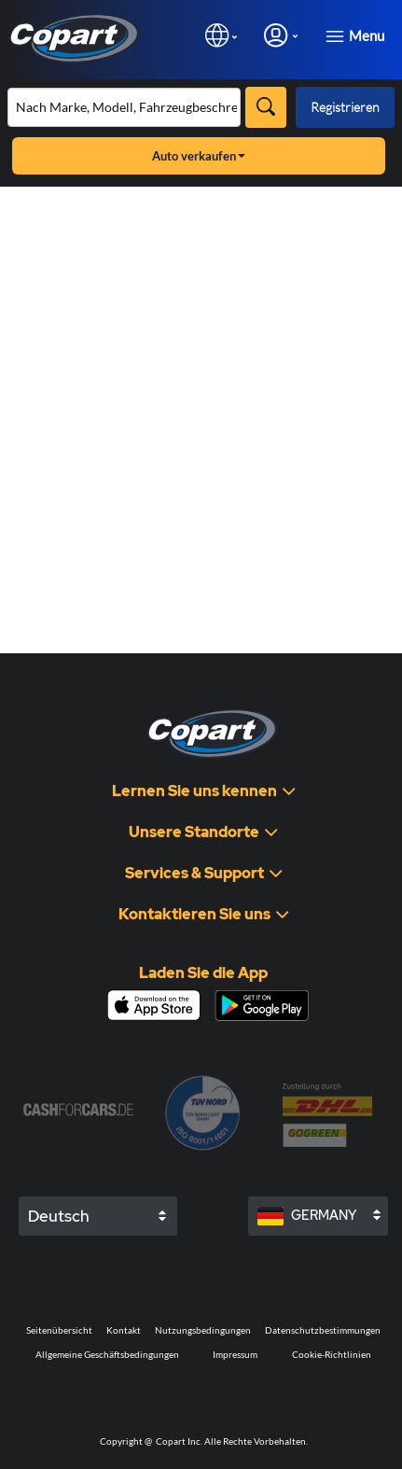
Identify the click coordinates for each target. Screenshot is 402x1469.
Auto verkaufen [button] (198, 155)
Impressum (235, 1354)
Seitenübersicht (59, 1330)
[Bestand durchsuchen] (124, 107)
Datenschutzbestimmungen (323, 1330)
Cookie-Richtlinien (331, 1354)
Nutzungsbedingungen (203, 1330)
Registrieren (345, 107)
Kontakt (123, 1330)
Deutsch (59, 1216)
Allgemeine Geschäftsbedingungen (107, 1354)
